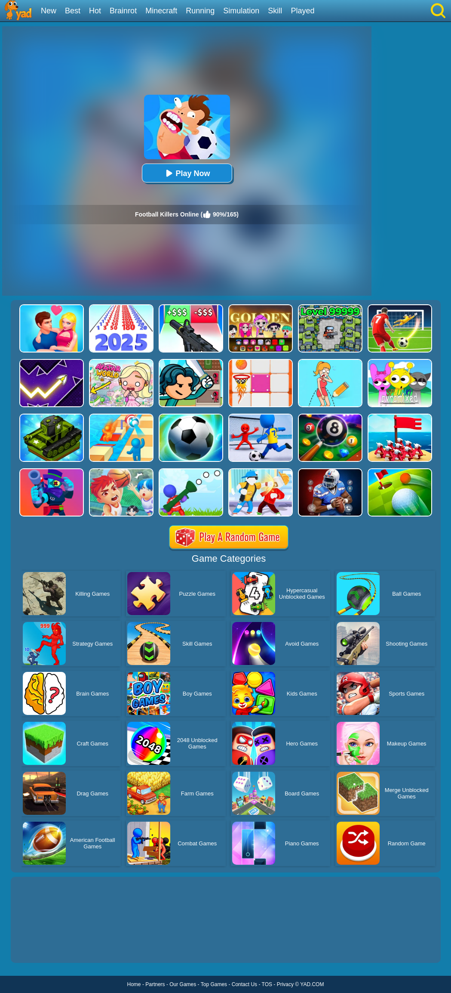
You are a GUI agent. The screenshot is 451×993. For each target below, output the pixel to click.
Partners (155, 984)
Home (134, 984)
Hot (95, 10)
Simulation (241, 10)
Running (200, 10)
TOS (267, 984)
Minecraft (161, 10)
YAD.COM (312, 984)
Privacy (285, 984)
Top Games (214, 984)
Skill (275, 10)
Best (72, 10)
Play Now (186, 173)
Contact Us (244, 984)
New (48, 10)
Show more (40, 946)
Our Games (182, 984)
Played (302, 10)
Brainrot (123, 10)
